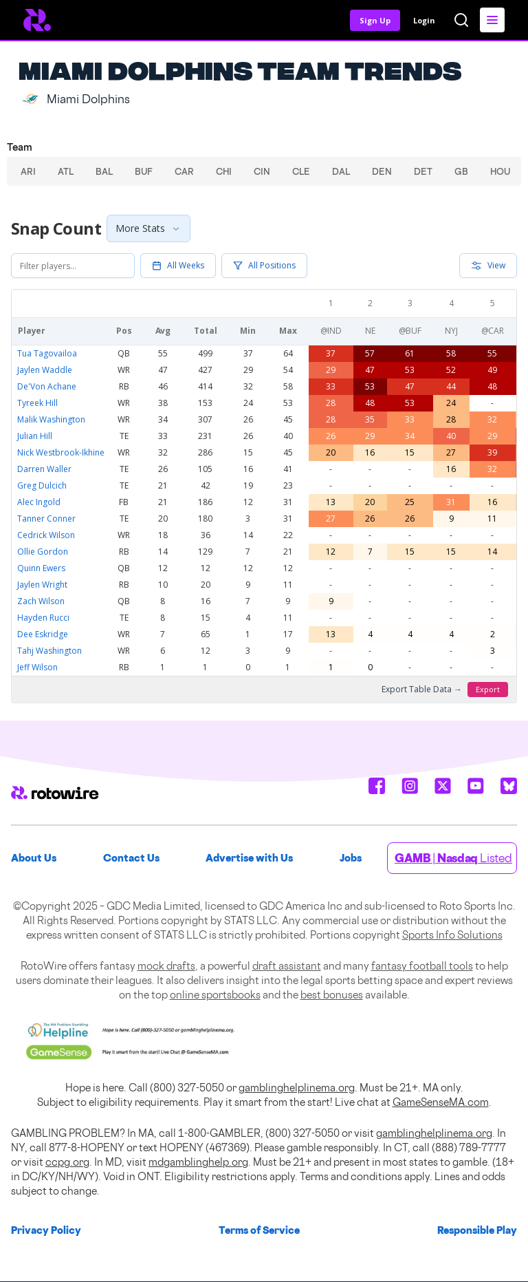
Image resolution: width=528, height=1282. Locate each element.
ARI (28, 171)
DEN (382, 171)
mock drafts (166, 965)
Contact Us (131, 857)
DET (423, 171)
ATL (66, 171)
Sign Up (375, 20)
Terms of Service (259, 1230)
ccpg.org (67, 1161)
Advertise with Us (249, 857)
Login (424, 20)
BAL (104, 171)
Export (488, 689)
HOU (500, 171)
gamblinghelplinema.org (297, 1087)
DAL (341, 171)
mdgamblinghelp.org (198, 1161)
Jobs (351, 857)
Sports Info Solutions (452, 934)
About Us (33, 857)
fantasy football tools (422, 965)
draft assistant (286, 965)
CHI (224, 171)
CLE (301, 171)
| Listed (453, 858)
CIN (262, 171)
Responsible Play (477, 1230)
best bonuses (331, 994)
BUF (144, 171)
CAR (184, 171)
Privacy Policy (46, 1230)
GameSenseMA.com (441, 1102)
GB (461, 171)
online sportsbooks (215, 994)
